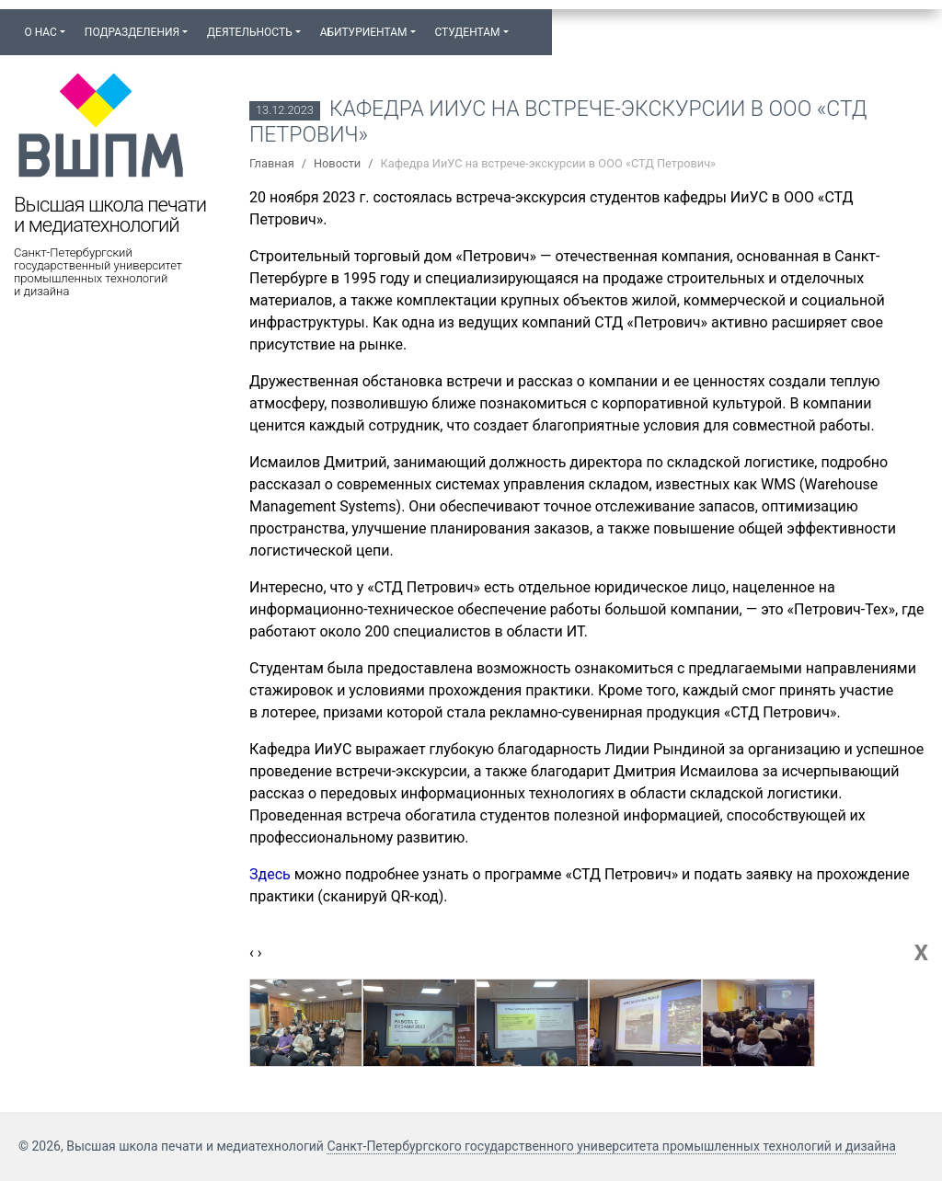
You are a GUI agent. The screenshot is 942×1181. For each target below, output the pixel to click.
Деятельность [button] (250, 32)
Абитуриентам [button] (364, 32)
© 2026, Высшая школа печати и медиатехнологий (172, 1146)
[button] (527, 24)
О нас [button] (40, 32)
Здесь (270, 874)
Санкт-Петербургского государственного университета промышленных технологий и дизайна (611, 1146)
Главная (271, 163)
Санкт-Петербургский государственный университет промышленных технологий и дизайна (98, 272)
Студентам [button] (467, 32)
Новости (337, 163)
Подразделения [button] (132, 32)
